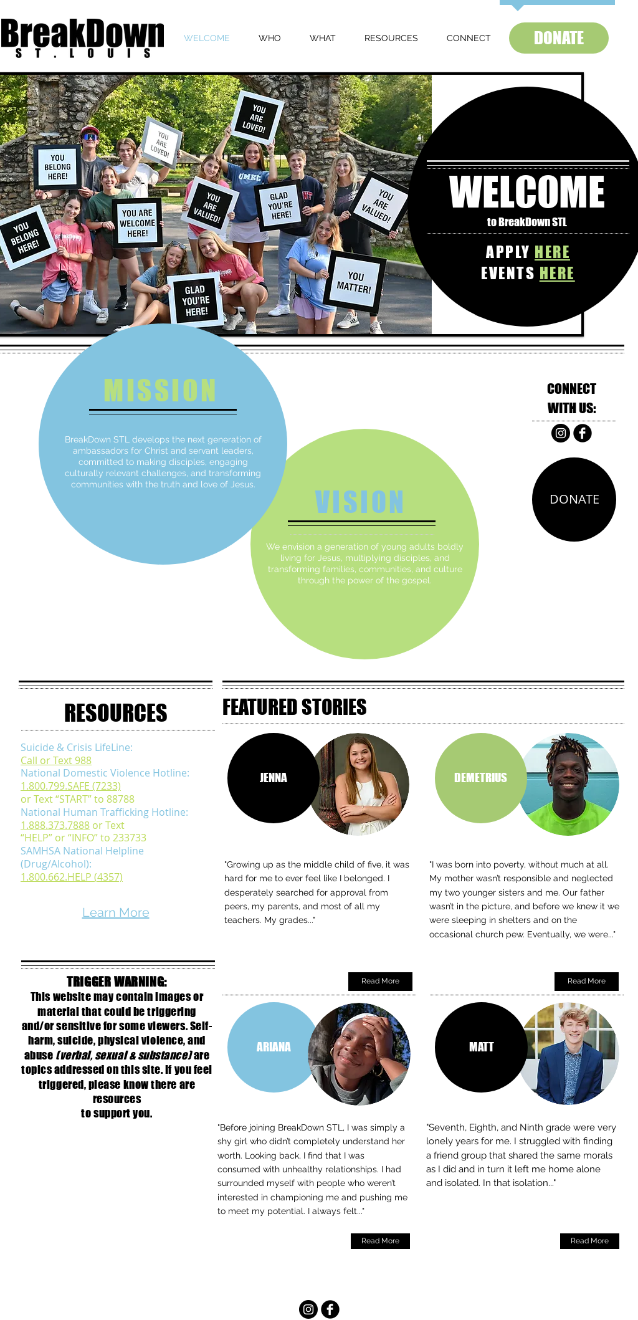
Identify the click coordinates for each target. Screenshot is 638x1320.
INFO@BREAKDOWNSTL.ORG (319, 1278)
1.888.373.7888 (55, 825)
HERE (552, 251)
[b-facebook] (582, 433)
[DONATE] (559, 38)
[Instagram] (560, 433)
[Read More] (380, 981)
